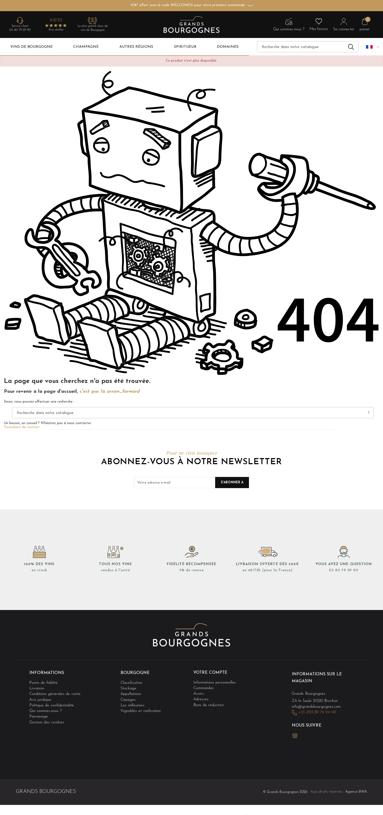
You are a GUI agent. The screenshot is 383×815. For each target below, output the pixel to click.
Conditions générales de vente (55, 692)
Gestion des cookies (46, 719)
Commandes (204, 687)
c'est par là (109, 391)
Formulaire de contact (22, 427)
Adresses (201, 698)
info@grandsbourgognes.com (317, 705)
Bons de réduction (209, 703)
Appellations (131, 692)
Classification (131, 682)
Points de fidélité (44, 682)
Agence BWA (356, 788)
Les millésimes (132, 703)
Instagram (295, 733)
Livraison (37, 687)
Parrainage (39, 714)
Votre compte (211, 673)
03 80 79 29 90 (20, 30)
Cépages (128, 698)
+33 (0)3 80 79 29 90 (317, 711)
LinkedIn (307, 733)
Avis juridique (40, 698)
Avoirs (198, 692)
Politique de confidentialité (52, 703)
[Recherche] (308, 46)
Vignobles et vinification (141, 708)
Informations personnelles (215, 682)
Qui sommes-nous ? (46, 708)
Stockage (128, 687)
